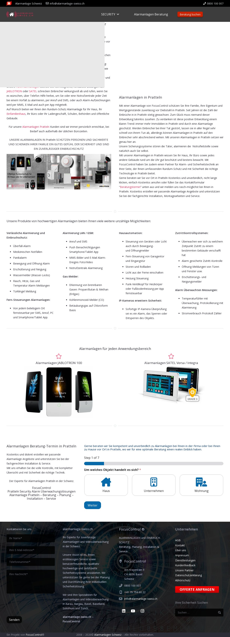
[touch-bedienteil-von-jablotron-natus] (59, 392)
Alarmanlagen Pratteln (35, 126)
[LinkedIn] (123, 611)
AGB (178, 540)
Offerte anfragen (197, 589)
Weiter (92, 505)
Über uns (180, 550)
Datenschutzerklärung (188, 575)
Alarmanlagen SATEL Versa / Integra (171, 363)
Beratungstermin (130, 187)
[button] (117, 14)
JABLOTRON (15, 91)
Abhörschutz (182, 580)
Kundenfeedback (185, 565)
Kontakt (180, 545)
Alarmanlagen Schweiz (107, 634)
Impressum (182, 555)
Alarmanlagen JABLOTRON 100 (59, 363)
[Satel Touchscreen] (171, 385)
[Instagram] (142, 611)
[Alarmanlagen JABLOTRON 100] (59, 356)
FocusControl (34, 634)
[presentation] (35, 604)
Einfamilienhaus (16, 114)
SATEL (33, 91)
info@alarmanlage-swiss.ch (140, 599)
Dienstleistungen (185, 560)
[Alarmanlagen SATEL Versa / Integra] (171, 356)
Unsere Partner (184, 570)
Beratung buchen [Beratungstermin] (190, 14)
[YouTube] (133, 611)
